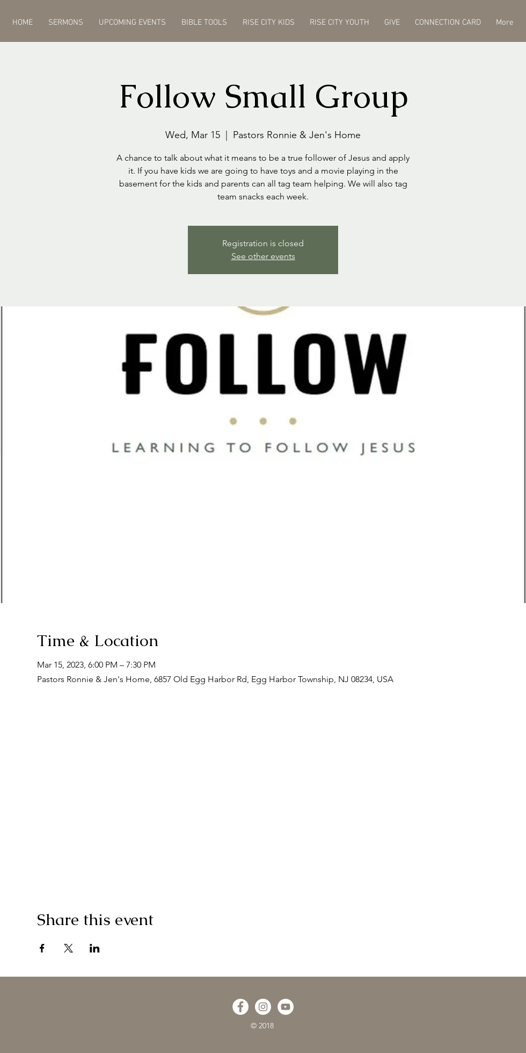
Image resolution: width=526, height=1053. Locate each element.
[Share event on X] (68, 948)
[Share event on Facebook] (42, 948)
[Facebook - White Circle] (240, 1007)
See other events (263, 256)
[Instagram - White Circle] (263, 1007)
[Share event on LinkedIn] (95, 948)
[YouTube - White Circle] (285, 1007)
